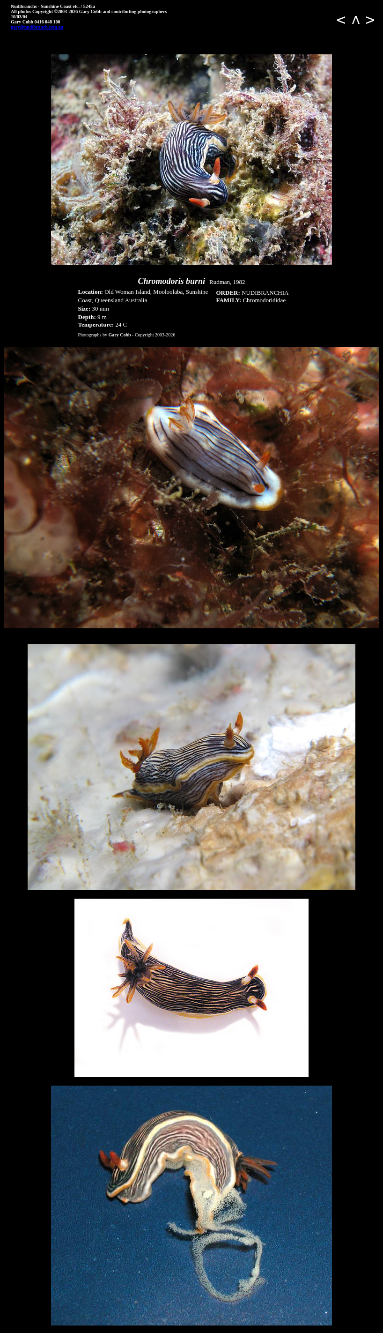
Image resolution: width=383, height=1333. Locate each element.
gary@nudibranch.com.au (37, 27)
